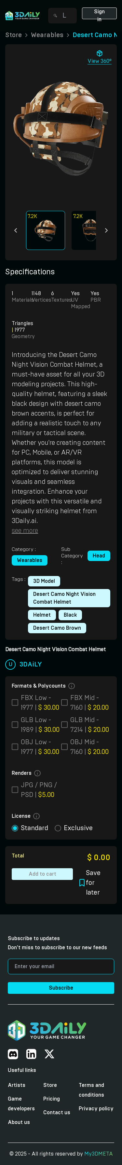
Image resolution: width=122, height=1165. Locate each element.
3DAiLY (31, 664)
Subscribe (61, 988)
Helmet (42, 615)
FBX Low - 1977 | (40, 703)
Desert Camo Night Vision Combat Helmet (64, 598)
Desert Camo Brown (57, 628)
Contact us (56, 1112)
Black (70, 615)
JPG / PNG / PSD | (39, 790)
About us (19, 1122)
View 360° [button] (100, 56)
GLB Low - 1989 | (40, 725)
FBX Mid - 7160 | (89, 703)
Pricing (51, 1099)
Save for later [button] (90, 883)
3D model (44, 581)
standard (34, 828)
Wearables (29, 560)
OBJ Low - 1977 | (40, 747)
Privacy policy (96, 1108)
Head (99, 555)
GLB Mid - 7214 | (89, 725)
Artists (16, 1085)
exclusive (78, 828)
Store (50, 1085)
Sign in (99, 14)
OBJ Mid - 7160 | (89, 747)
